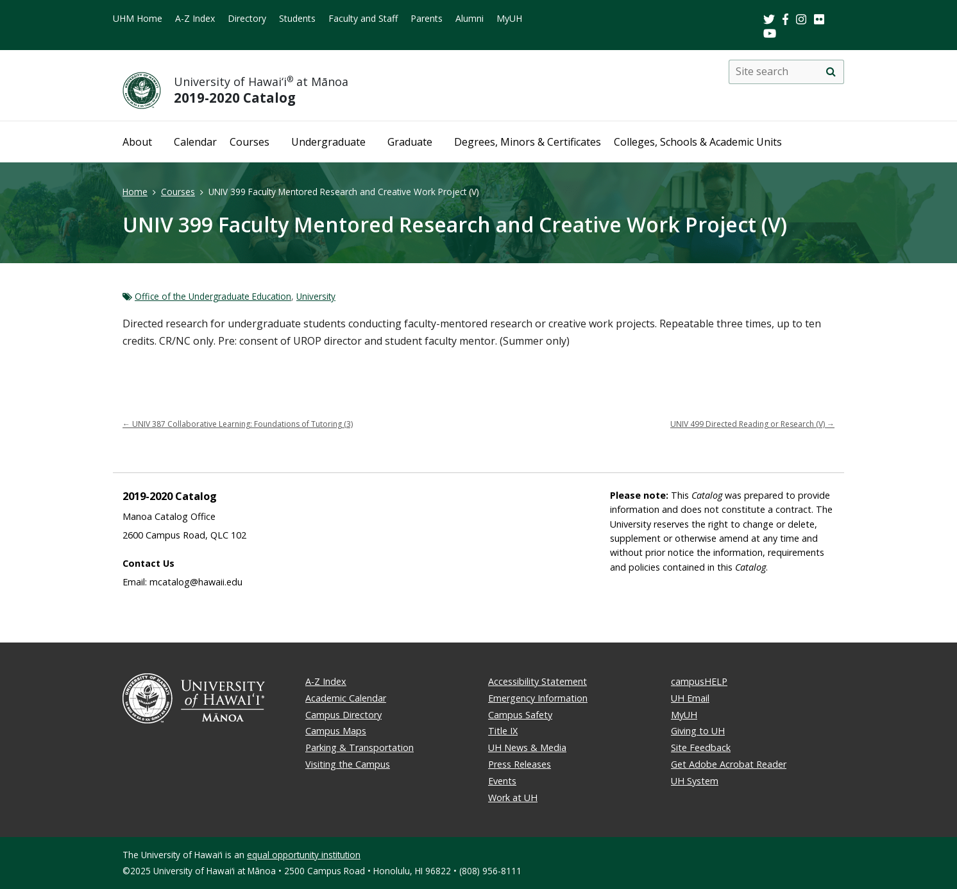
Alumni (469, 18)
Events (502, 781)
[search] (830, 71)
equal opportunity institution (303, 855)
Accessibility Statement (537, 681)
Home (135, 192)
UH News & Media (527, 747)
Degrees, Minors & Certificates (527, 142)
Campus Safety (520, 715)
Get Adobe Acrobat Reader (728, 764)
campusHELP (699, 681)
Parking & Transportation (359, 747)
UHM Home (137, 18)
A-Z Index (195, 18)
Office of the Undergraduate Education (213, 296)
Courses (249, 142)
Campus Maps (335, 731)
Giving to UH (698, 731)
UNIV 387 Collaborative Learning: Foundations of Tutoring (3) (238, 424)
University (315, 296)
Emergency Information (538, 698)
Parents (427, 18)
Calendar (195, 142)
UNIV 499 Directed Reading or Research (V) (752, 424)
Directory (247, 18)
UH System (694, 781)
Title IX (503, 731)
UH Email (690, 698)
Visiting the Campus (347, 764)
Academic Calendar (345, 698)
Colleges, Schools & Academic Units (698, 142)
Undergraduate (328, 142)
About (137, 142)
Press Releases (519, 764)
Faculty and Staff (363, 18)
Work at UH (513, 797)
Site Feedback (701, 747)
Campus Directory (343, 715)
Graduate (409, 142)
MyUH (509, 18)
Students (297, 18)
